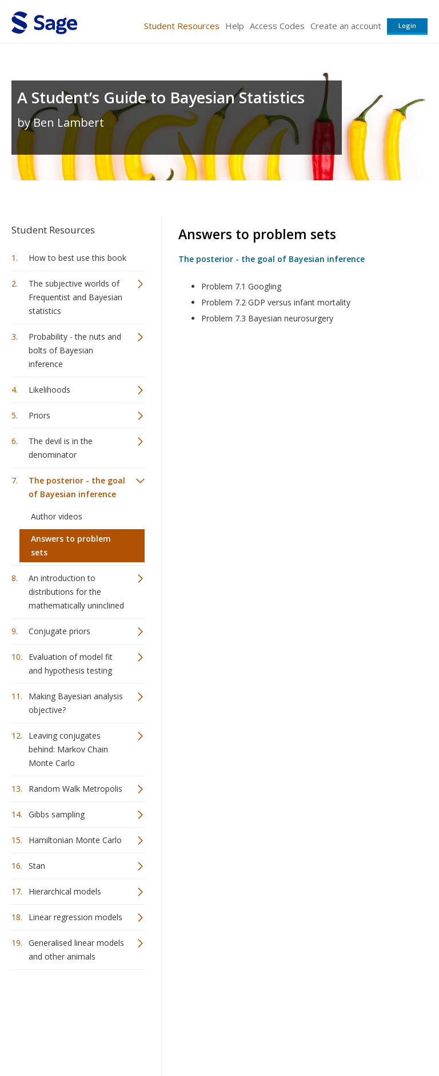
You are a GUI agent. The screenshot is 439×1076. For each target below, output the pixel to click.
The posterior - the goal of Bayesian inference (77, 487)
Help (234, 25)
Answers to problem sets (71, 545)
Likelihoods (49, 389)
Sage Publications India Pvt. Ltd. (177, 1006)
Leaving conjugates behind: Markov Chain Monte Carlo (68, 749)
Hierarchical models (65, 891)
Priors (39, 415)
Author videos (56, 516)
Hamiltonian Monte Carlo (75, 840)
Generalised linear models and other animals (76, 949)
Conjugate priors (59, 631)
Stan (37, 865)
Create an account (345, 25)
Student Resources (182, 25)
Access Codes (277, 25)
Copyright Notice (288, 1033)
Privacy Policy (352, 1033)
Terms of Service (218, 1033)
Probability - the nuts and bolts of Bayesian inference (75, 350)
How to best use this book (77, 257)
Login (407, 25)
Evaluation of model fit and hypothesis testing (71, 663)
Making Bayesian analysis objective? (76, 703)
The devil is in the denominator (61, 448)
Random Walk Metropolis (75, 788)
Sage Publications (76, 1006)
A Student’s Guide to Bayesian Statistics (161, 97)
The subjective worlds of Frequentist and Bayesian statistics (75, 297)
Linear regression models (75, 917)
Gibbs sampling (57, 814)
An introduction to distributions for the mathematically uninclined (76, 592)
